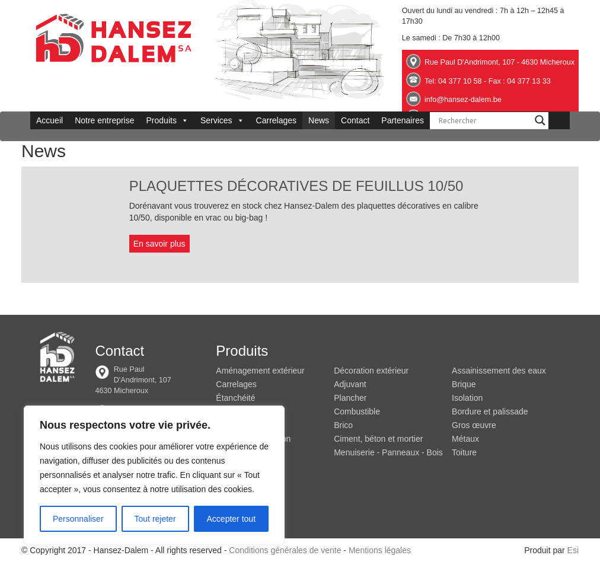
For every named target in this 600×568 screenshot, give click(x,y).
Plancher (350, 398)
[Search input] (484, 120)
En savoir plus (159, 243)
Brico (343, 425)
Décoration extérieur (371, 370)
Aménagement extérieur (260, 370)
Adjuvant (350, 384)
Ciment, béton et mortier (378, 438)
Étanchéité (235, 398)
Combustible (357, 411)
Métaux (465, 438)
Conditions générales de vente (285, 550)
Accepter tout (231, 519)
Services (222, 120)
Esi (573, 550)
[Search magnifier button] (540, 120)
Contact (355, 120)
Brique (463, 384)
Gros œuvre (474, 425)
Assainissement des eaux (499, 370)
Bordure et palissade (490, 411)
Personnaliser (78, 519)
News (318, 120)
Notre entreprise (104, 120)
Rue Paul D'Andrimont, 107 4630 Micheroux (133, 380)
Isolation (467, 398)
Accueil (49, 120)
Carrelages (276, 120)
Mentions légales (380, 550)
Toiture (464, 452)
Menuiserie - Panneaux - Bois (388, 452)
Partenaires (402, 120)
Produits (167, 120)
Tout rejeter (155, 519)
